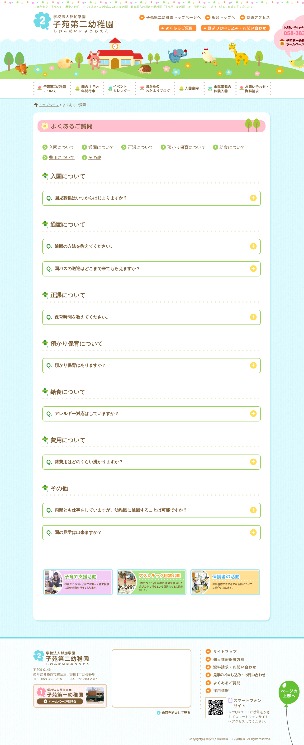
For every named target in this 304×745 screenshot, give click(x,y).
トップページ (49, 105)
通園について (101, 147)
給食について (232, 147)
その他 (94, 157)
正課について (140, 147)
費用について (62, 157)
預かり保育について (186, 147)
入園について (62, 147)
